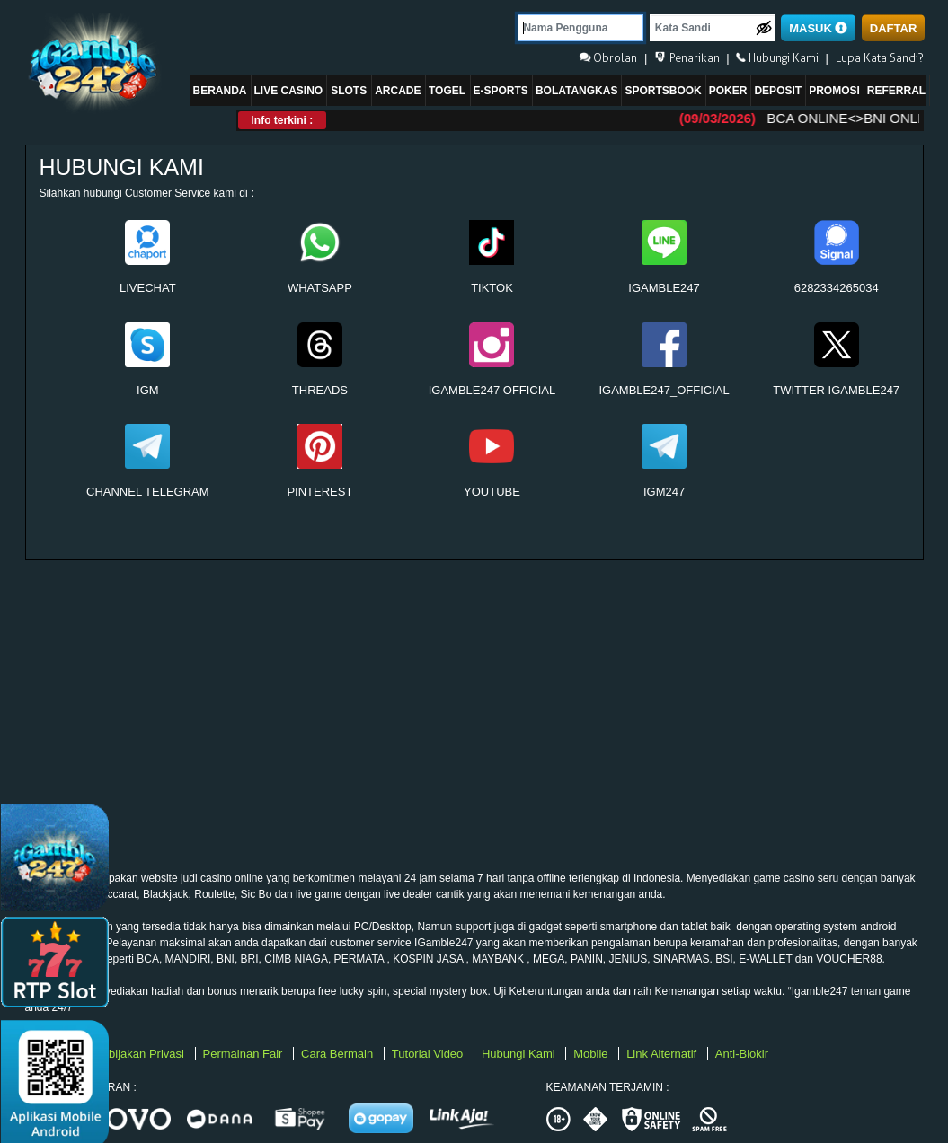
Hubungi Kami (520, 1053)
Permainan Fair (244, 1053)
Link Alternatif (663, 1053)
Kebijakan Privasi (140, 1053)
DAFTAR (893, 28)
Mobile (592, 1053)
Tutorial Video (429, 1053)
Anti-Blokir (741, 1053)
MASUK (818, 28)
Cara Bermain (339, 1053)
